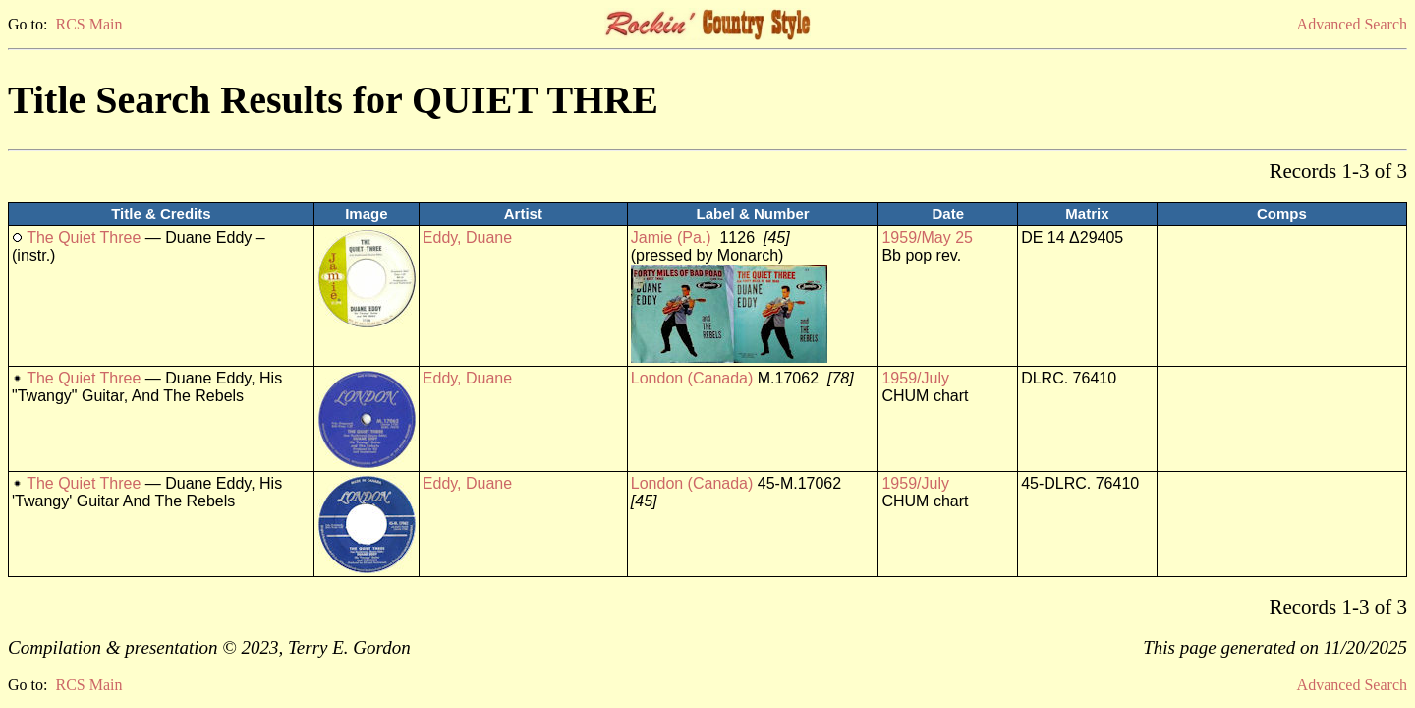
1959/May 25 (927, 237)
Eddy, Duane (467, 237)
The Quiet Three (84, 237)
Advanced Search (1352, 24)
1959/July (915, 378)
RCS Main (88, 24)
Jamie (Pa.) (671, 237)
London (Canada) (692, 378)
